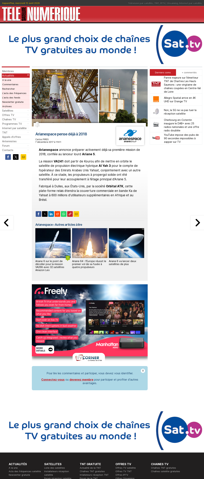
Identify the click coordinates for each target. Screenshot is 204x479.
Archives (7, 106)
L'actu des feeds (11, 97)
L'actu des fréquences (14, 93)
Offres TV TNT (123, 471)
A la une (6, 80)
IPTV (162, 3)
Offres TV (8, 115)
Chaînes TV (9, 119)
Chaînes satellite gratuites (165, 471)
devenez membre (81, 379)
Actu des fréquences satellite (25, 471)
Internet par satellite (190, 3)
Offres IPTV (121, 474)
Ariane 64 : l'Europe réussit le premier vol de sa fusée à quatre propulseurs (89, 264)
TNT (156, 3)
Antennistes (9, 141)
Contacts (7, 150)
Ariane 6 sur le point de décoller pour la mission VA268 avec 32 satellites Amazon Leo (49, 265)
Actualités (8, 75)
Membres (8, 71)
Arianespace (44, 224)
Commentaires (10, 84)
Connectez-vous (53, 379)
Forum (6, 145)
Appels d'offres (11, 137)
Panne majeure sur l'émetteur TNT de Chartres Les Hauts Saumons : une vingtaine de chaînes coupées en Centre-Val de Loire (182, 84)
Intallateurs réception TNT (94, 474)
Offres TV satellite (125, 467)
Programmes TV (12, 123)
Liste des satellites (54, 467)
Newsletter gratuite (13, 102)
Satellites (7, 110)
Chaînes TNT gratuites (92, 471)
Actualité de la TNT (90, 467)
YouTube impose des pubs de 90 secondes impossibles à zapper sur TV (181, 138)
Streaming (172, 3)
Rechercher (8, 88)
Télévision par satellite (140, 3)
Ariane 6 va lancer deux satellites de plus (122, 263)
